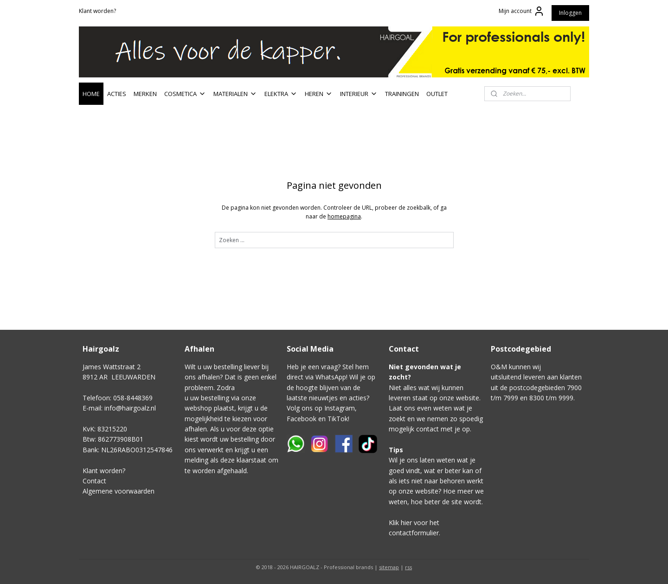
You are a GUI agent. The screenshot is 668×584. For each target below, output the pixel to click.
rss (408, 567)
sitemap (389, 567)
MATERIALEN (235, 94)
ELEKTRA (280, 94)
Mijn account (522, 11)
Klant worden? (97, 11)
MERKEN (145, 94)
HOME (91, 94)
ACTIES (116, 94)
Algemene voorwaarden (118, 491)
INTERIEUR (359, 94)
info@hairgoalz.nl (130, 408)
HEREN (319, 94)
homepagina (344, 216)
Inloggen (570, 13)
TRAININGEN (402, 94)
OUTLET (437, 94)
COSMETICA (185, 94)
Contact (94, 480)
